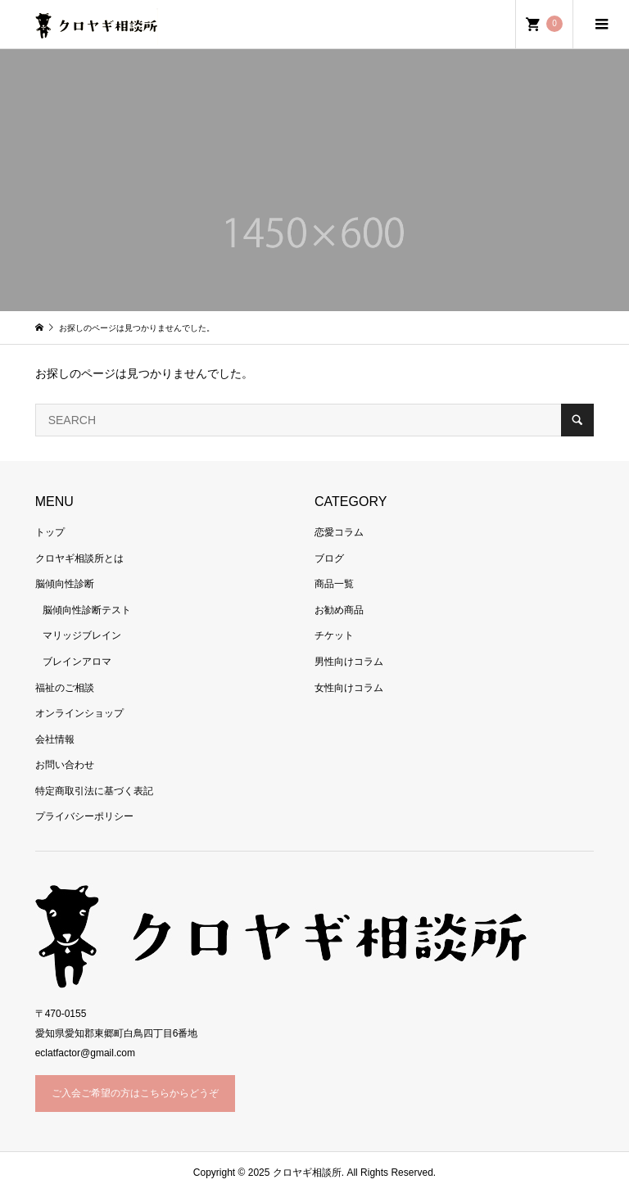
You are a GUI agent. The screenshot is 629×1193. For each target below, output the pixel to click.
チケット (334, 635)
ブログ (329, 558)
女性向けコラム (348, 688)
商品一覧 (334, 584)
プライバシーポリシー (84, 816)
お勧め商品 (339, 610)
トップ (50, 532)
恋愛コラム (339, 532)
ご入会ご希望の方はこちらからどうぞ (135, 1093)
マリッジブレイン (82, 635)
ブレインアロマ (77, 661)
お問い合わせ (64, 764)
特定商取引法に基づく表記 (94, 791)
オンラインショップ (79, 713)
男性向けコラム (348, 661)
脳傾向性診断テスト (87, 610)
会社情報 (55, 739)
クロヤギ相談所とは (79, 558)
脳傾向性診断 (64, 584)
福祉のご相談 (64, 688)
